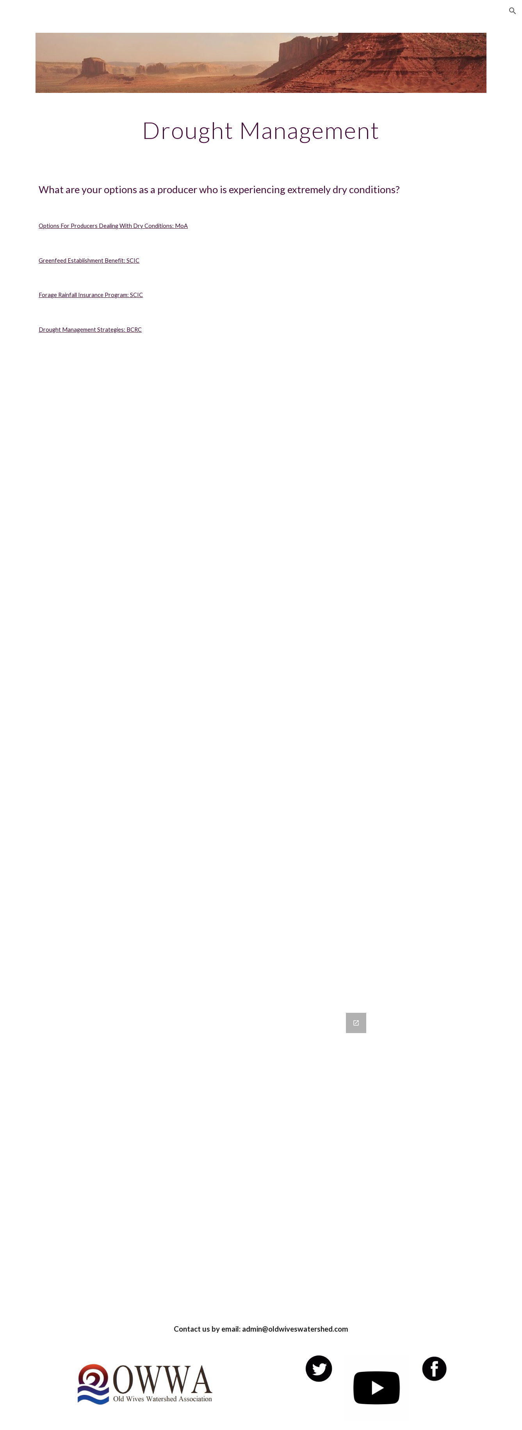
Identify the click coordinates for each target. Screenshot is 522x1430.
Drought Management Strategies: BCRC (90, 329)
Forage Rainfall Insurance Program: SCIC (91, 295)
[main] (261, 130)
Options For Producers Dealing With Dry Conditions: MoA (113, 225)
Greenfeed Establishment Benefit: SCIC (89, 260)
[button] (512, 11)
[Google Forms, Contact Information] (261, 1158)
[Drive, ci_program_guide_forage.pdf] (261, 759)
